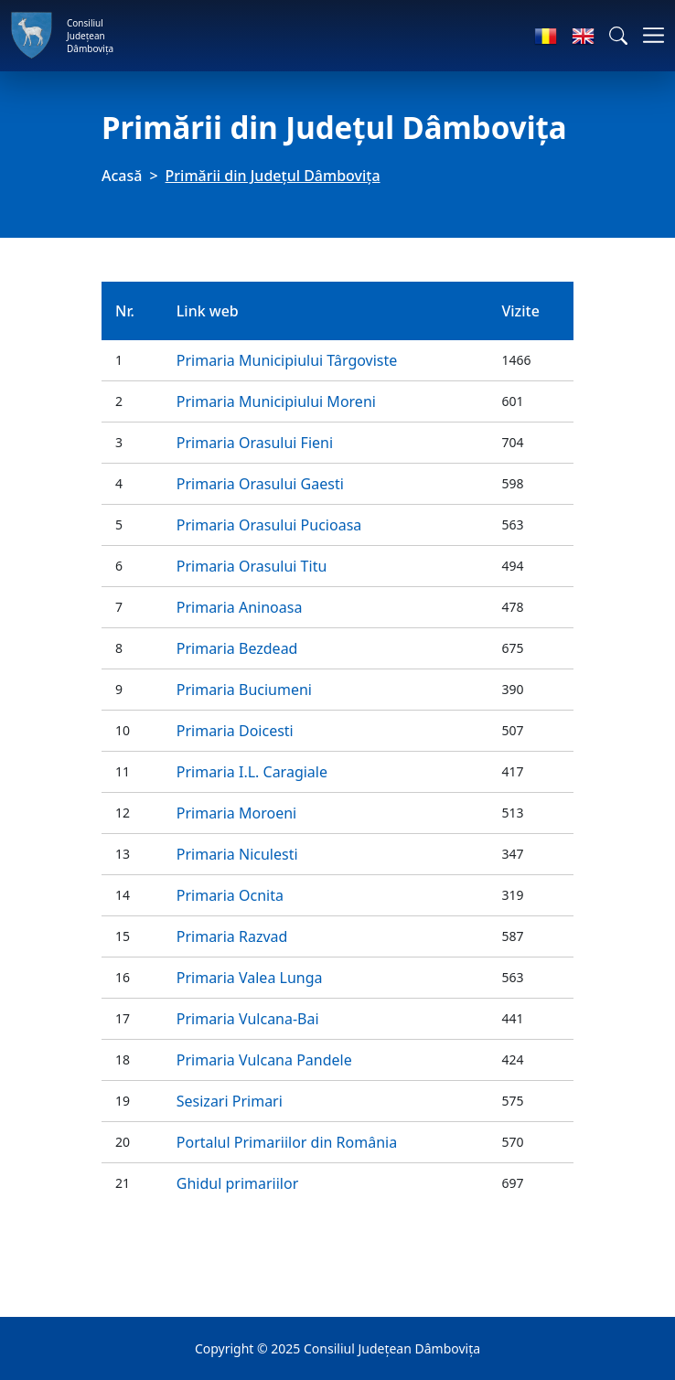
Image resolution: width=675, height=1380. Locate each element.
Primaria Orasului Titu (252, 566)
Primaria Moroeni (236, 813)
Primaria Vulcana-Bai (248, 1019)
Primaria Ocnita (230, 895)
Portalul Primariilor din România (287, 1142)
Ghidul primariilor (237, 1183)
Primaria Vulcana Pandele (264, 1060)
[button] (618, 36)
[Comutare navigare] (648, 35)
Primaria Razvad (232, 936)
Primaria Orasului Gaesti (260, 484)
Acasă (122, 176)
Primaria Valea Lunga (250, 978)
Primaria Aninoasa (240, 607)
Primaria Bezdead (237, 648)
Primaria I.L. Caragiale (252, 772)
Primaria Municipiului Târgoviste (287, 360)
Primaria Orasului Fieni (255, 443)
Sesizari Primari (230, 1101)
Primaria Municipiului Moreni (276, 401)
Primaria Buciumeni (244, 689)
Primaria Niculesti (237, 854)
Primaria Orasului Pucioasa (269, 525)
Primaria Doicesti (235, 731)
